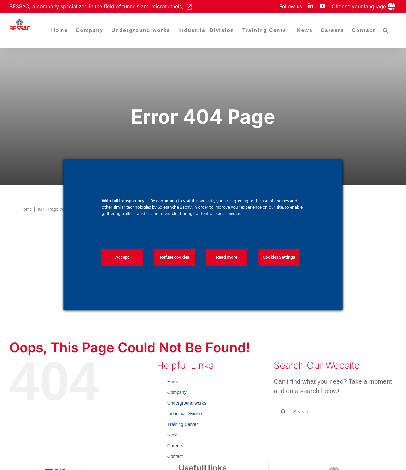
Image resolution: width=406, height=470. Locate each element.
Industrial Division (184, 413)
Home (173, 381)
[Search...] (335, 411)
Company (177, 392)
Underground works (186, 403)
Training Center (182, 424)
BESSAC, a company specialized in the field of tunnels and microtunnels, (98, 6)
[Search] (283, 411)
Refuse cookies (174, 257)
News (173, 434)
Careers (175, 445)
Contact (175, 456)
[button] (386, 30)
